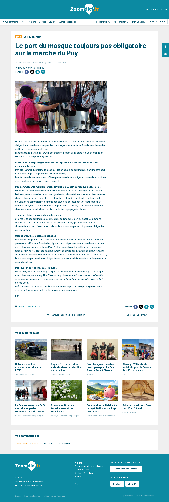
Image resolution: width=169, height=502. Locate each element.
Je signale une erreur (137, 315)
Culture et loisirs (82, 470)
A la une (78, 463)
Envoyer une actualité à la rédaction (68, 315)
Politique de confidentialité (55, 496)
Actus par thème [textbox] (10, 22)
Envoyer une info (157, 21)
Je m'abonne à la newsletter (126, 469)
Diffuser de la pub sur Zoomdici (29, 482)
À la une (32, 22)
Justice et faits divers (84, 473)
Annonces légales (67, 22)
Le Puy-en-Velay (32, 36)
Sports (78, 476)
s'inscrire (36, 443)
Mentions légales (32, 496)
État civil (53, 22)
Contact (18, 478)
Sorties (42, 22)
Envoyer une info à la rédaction (29, 485)
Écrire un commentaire (29, 306)
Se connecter (119, 22)
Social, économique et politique (89, 466)
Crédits (18, 496)
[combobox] (13, 22)
